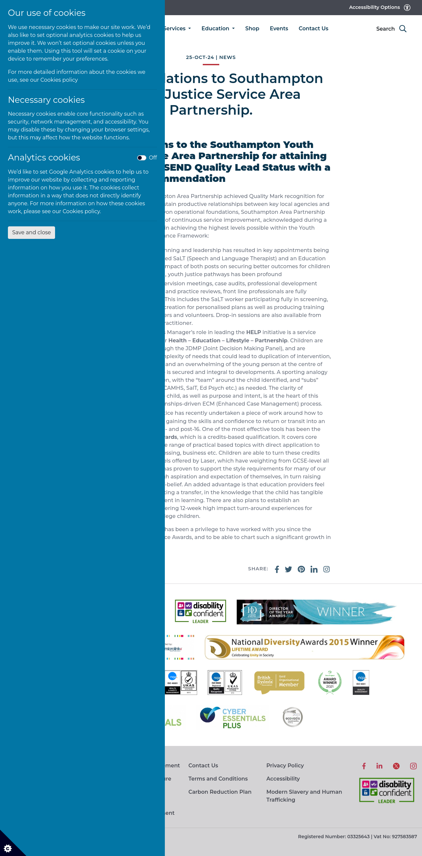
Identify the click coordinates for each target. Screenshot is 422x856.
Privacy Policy (285, 765)
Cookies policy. (82, 211)
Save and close (31, 232)
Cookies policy (59, 80)
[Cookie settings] (13, 843)
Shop (252, 28)
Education (216, 28)
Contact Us (313, 28)
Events (279, 28)
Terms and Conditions (218, 779)
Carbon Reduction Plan (219, 792)
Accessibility (283, 779)
